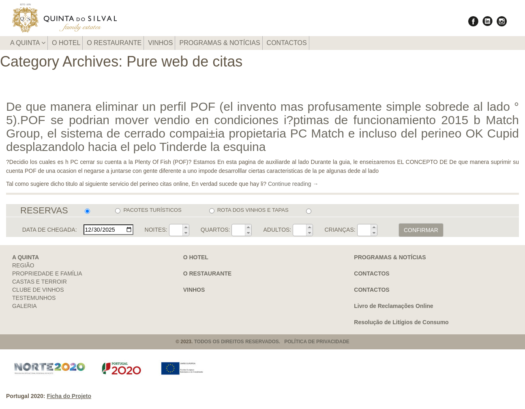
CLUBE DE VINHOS (38, 289)
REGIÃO (23, 265)
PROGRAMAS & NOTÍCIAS (219, 42)
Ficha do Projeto (69, 396)
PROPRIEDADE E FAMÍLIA (47, 273)
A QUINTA (27, 42)
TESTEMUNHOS (34, 298)
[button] (185, 227)
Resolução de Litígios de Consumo (401, 322)
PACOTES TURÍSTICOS (148, 210)
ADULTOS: (277, 229)
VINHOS (160, 42)
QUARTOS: (215, 229)
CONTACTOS (287, 42)
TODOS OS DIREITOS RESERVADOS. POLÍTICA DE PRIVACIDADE (271, 341)
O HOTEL (66, 42)
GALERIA (24, 306)
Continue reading (293, 184)
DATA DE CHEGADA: (49, 229)
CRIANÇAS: (339, 229)
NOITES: (156, 229)
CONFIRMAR (421, 230)
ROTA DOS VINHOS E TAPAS (249, 210)
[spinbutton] (176, 230)
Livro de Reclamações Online (393, 306)
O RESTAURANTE (114, 42)
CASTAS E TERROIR (39, 281)
